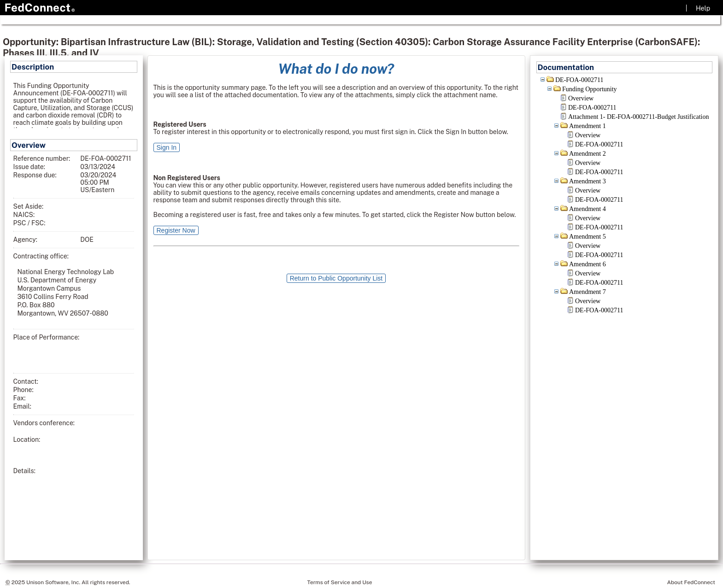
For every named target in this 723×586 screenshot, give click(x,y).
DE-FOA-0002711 (579, 79)
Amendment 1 (587, 126)
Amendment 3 (587, 181)
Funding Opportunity (589, 89)
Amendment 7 (587, 291)
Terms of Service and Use (339, 582)
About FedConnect (691, 582)
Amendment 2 (587, 153)
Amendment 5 (587, 236)
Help (703, 8)
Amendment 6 (587, 264)
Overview (581, 98)
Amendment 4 (587, 208)
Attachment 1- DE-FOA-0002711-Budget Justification (638, 116)
